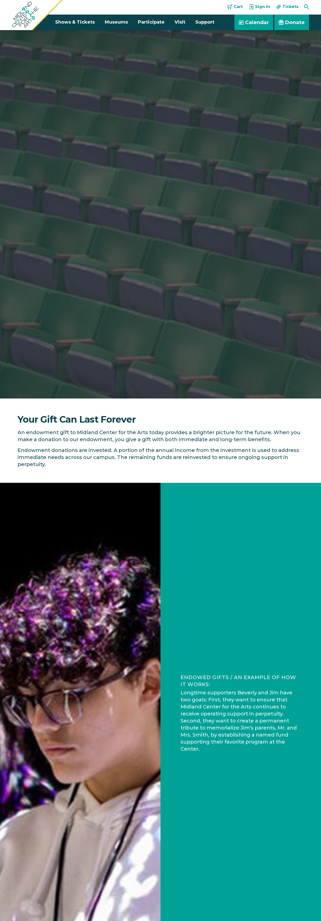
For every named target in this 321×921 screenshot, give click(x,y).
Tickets (287, 6)
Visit (180, 22)
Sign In (259, 6)
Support (204, 22)
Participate (151, 22)
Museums (116, 22)
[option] (160, 214)
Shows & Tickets (75, 22)
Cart (235, 6)
